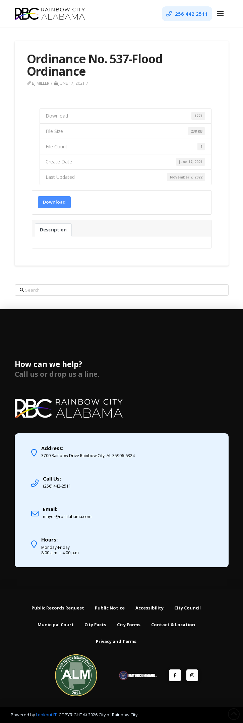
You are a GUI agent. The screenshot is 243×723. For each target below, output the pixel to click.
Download (54, 202)
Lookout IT (47, 715)
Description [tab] (53, 230)
